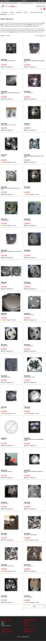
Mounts (12, 12)
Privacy (2, 624)
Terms (2, 621)
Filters (26, 12)
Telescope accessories (36, 12)
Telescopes (4, 12)
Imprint (2, 623)
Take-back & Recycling (6, 625)
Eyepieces (19, 12)
